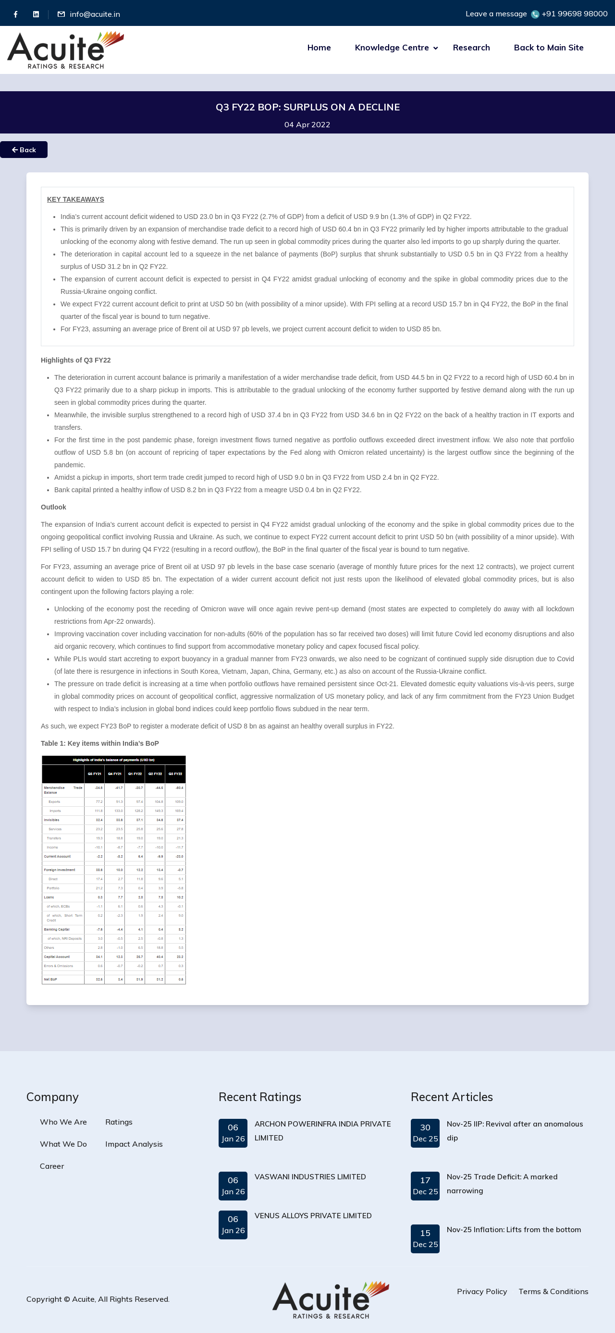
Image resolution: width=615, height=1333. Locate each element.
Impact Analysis (134, 1144)
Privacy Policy (482, 1291)
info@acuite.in (95, 14)
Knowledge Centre (392, 47)
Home (319, 47)
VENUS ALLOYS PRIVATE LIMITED (313, 1215)
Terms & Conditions (553, 1291)
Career (52, 1166)
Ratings (119, 1122)
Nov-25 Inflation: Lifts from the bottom (514, 1229)
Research (471, 47)
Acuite (83, 1299)
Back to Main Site (549, 47)
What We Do (63, 1144)
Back (24, 149)
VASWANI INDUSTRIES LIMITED (310, 1176)
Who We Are (63, 1122)
